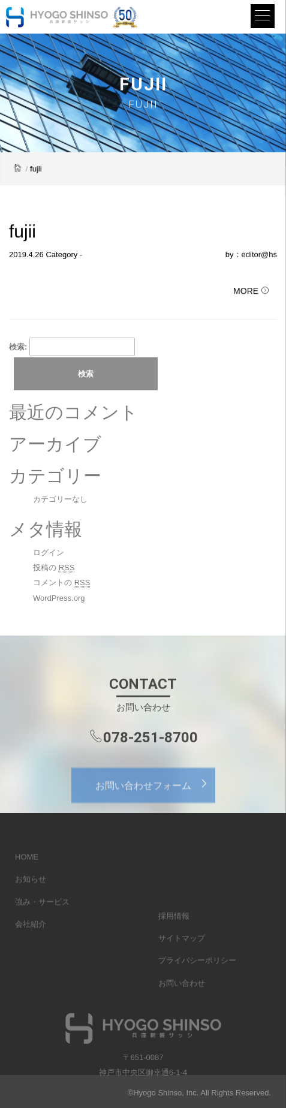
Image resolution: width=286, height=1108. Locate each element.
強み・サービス (42, 911)
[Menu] (263, 16)
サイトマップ (181, 956)
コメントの (61, 583)
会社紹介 (30, 933)
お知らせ (30, 888)
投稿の (53, 568)
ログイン (48, 552)
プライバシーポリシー (197, 978)
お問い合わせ (181, 1000)
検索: (18, 346)
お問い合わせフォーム (155, 791)
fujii (22, 232)
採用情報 (173, 933)
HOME (26, 866)
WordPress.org (59, 598)
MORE (251, 291)
